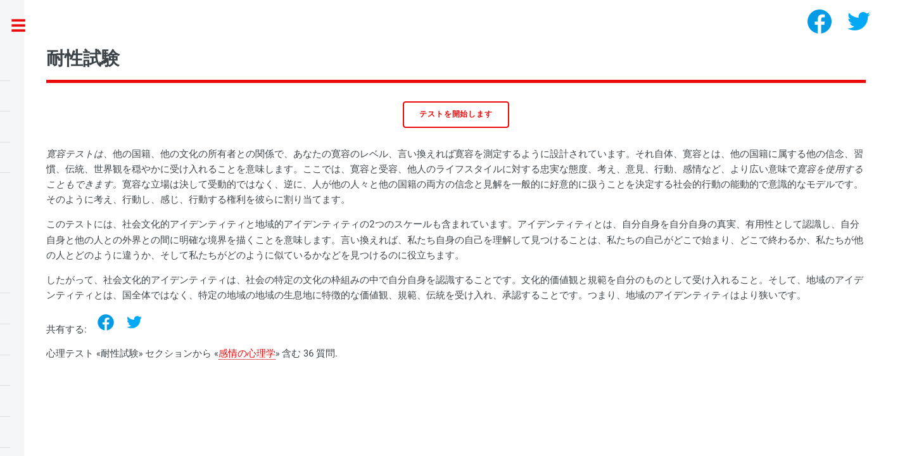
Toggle (25, 26)
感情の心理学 (247, 353)
